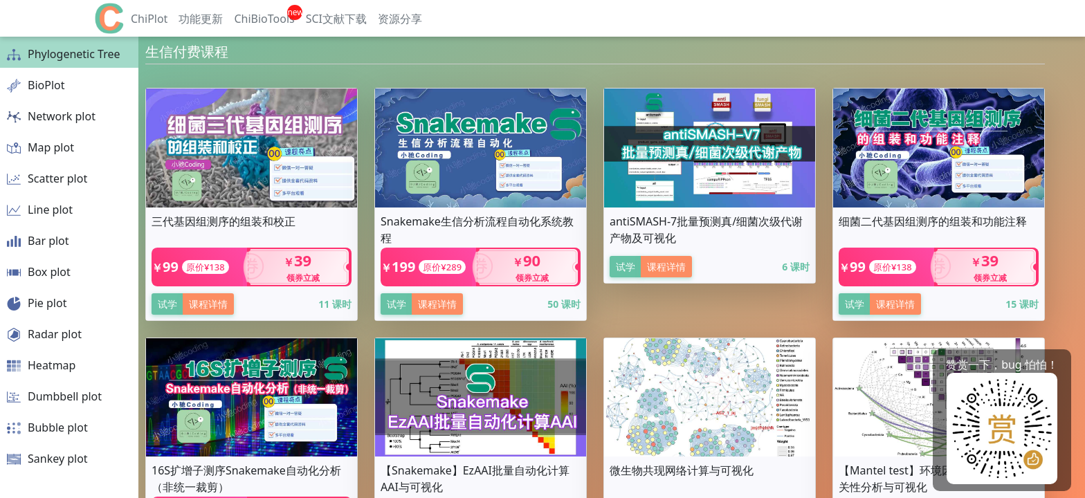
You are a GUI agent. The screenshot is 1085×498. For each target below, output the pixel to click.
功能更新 (201, 18)
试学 (167, 304)
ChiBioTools (264, 18)
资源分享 (400, 18)
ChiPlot (149, 18)
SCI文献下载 (336, 18)
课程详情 (208, 304)
